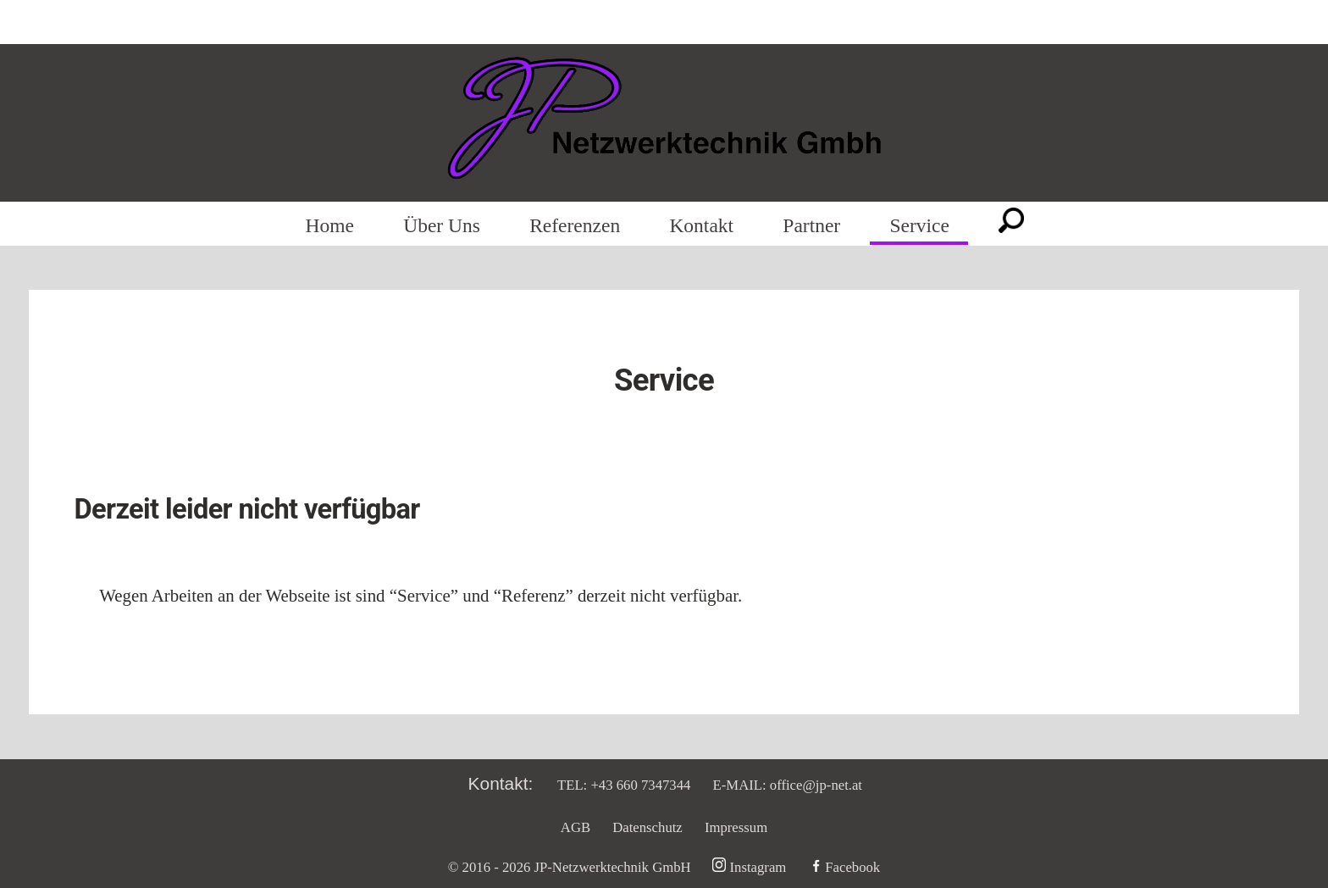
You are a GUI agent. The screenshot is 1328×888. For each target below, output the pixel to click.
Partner (811, 226)
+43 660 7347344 (640, 785)
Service (919, 226)
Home (330, 226)
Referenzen (574, 226)
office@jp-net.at (816, 785)
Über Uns (441, 226)
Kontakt (701, 226)
